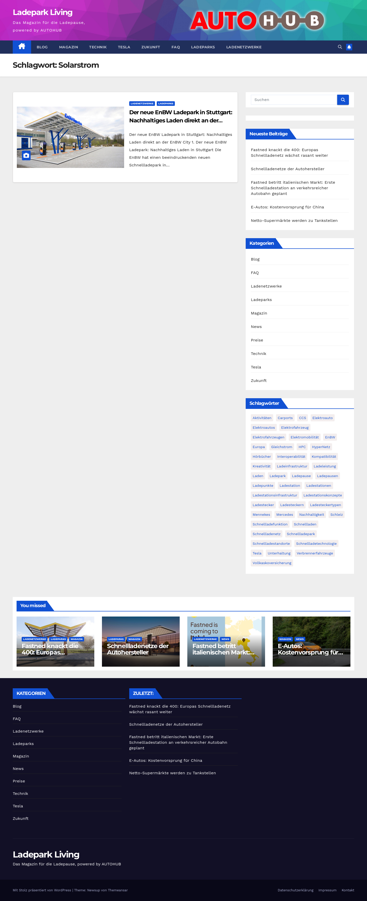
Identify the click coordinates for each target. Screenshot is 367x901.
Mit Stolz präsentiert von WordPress (42, 890)
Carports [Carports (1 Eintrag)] (285, 418)
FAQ (176, 47)
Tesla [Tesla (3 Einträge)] (257, 553)
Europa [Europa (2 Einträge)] (259, 447)
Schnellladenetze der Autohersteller (287, 168)
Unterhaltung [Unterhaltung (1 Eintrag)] (279, 553)
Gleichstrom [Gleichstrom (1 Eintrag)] (281, 447)
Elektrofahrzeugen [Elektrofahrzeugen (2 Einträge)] (268, 437)
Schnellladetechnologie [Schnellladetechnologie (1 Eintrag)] (316, 543)
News (256, 326)
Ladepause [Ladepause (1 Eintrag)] (301, 476)
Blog (42, 47)
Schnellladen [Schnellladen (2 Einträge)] (305, 524)
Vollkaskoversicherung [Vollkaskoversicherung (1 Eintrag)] (272, 563)
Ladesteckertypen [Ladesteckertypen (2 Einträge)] (325, 505)
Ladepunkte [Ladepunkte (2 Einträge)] (263, 485)
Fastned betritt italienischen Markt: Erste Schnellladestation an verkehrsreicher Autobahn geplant (293, 188)
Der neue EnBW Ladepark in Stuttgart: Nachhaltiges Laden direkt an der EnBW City (180, 120)
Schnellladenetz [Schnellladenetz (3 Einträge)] (267, 534)
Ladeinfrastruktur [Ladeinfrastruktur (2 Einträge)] (292, 466)
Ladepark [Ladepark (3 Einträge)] (278, 476)
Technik (98, 47)
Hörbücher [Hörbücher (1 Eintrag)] (262, 456)
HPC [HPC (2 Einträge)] (302, 447)
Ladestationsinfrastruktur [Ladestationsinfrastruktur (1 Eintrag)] (275, 495)
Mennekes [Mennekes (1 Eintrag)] (261, 514)
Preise (257, 340)
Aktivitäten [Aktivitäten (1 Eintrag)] (262, 418)
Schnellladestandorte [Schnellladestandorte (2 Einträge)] (271, 543)
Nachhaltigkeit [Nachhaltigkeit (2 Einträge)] (311, 514)
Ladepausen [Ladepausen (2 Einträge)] (327, 476)
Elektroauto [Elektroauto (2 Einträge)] (322, 418)
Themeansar (118, 890)
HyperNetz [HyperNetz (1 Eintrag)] (321, 447)
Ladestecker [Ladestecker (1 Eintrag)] (263, 505)
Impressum (328, 890)
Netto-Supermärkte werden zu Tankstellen (294, 220)
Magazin (68, 47)
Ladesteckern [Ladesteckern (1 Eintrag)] (292, 505)
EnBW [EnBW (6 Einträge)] (330, 437)
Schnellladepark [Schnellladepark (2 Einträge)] (301, 534)
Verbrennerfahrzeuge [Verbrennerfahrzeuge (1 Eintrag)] (315, 553)
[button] (340, 47)
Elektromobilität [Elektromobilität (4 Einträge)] (305, 437)
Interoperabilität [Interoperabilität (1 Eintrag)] (291, 456)
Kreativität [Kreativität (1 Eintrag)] (261, 466)
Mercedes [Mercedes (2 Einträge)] (284, 514)
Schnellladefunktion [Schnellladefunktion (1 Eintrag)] (270, 524)
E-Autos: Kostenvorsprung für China (287, 207)
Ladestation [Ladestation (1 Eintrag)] (290, 485)
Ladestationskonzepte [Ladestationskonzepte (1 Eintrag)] (323, 495)
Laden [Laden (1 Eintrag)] (258, 476)
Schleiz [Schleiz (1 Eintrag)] (336, 514)
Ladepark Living (43, 12)
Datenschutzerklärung (295, 890)
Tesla (124, 47)
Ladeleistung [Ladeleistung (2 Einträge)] (325, 466)
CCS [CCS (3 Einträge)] (302, 418)
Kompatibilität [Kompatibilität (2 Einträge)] (324, 456)
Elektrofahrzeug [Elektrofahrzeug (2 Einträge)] (295, 427)
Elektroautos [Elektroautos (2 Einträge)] (264, 427)
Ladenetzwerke (244, 47)
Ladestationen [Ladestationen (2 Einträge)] (318, 485)
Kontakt (348, 890)
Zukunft (150, 47)
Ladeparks (203, 47)
